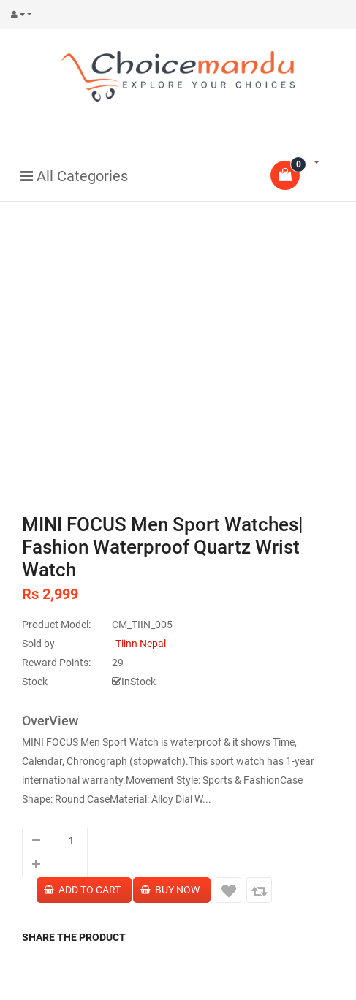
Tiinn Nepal (140, 643)
